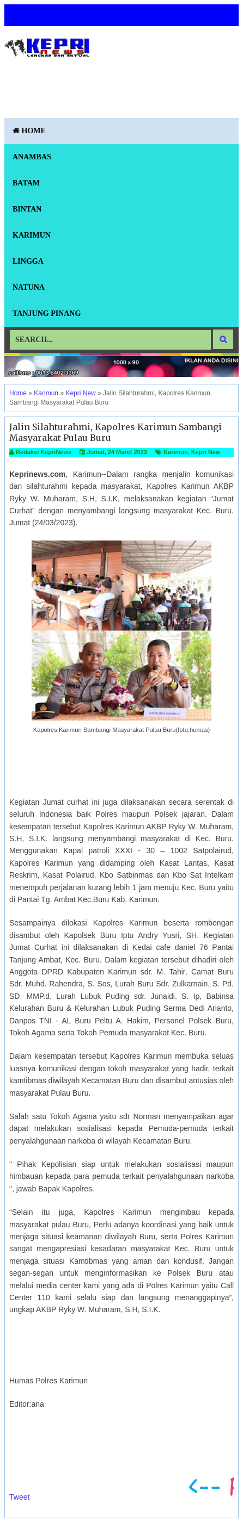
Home (29, 131)
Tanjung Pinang (47, 313)
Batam (26, 183)
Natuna (29, 287)
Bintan (27, 209)
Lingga (28, 261)
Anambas (32, 157)
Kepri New (206, 452)
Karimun (32, 235)
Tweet (19, 1497)
